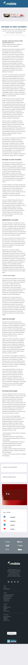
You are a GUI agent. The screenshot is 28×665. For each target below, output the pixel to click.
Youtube (12, 529)
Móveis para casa (7, 620)
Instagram (12, 521)
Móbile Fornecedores (7, 616)
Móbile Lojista (6, 617)
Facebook (12, 517)
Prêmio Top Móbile (7, 589)
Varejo (5, 609)
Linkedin (12, 525)
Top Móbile (5, 619)
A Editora (5, 587)
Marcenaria (5, 608)
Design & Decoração (7, 607)
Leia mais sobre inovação (9, 275)
